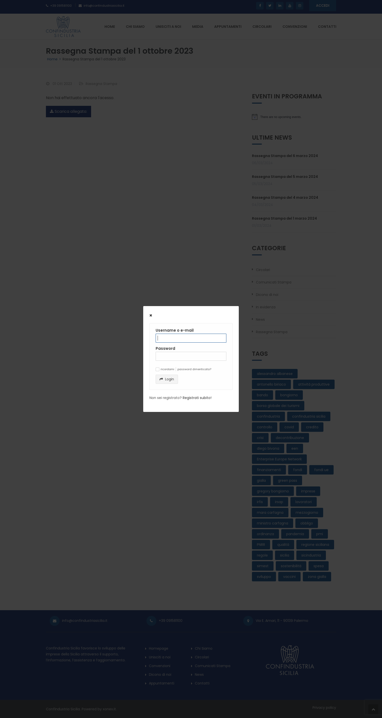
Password (165, 348)
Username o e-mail (175, 330)
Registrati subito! (197, 397)
